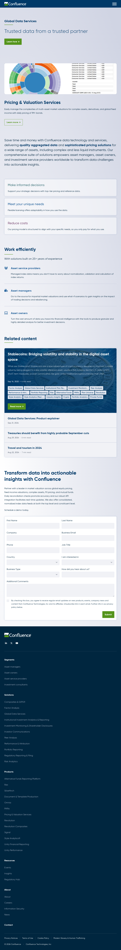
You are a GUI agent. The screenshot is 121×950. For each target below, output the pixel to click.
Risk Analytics (11, 761)
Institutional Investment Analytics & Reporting (26, 719)
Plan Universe (87, 392)
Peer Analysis (96, 388)
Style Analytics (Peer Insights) (34, 397)
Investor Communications (17, 731)
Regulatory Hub (12, 879)
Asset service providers (15, 678)
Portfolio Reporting (39, 392)
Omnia (7, 802)
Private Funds (96, 397)
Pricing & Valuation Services (17, 814)
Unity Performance (13, 850)
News (7, 914)
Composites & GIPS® (14, 702)
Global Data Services (34, 388)
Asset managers (12, 666)
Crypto (66, 397)
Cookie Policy (43, 938)
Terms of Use (27, 938)
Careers (8, 902)
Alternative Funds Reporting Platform (22, 778)
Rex (6, 784)
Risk (52, 392)
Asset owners (10, 672)
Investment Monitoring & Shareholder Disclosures (78, 388)
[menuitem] (15, 4)
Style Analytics (15, 397)
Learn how (13, 41)
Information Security (14, 908)
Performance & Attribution (18, 393)
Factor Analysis (15, 388)
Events (7, 867)
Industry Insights (54, 397)
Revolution (100, 392)
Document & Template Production (21, 796)
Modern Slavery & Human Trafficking (69, 938)
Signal (7, 832)
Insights (8, 873)
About (7, 896)
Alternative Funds (64, 392)
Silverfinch (9, 790)
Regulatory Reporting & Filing (18, 755)
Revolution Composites (15, 826)
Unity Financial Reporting (16, 844)
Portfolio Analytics (80, 397)
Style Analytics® (12, 838)
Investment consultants (15, 684)
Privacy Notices (11, 938)
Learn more (13, 122)
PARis (76, 392)
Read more (16, 406)
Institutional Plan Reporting (56, 388)
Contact (8, 924)
